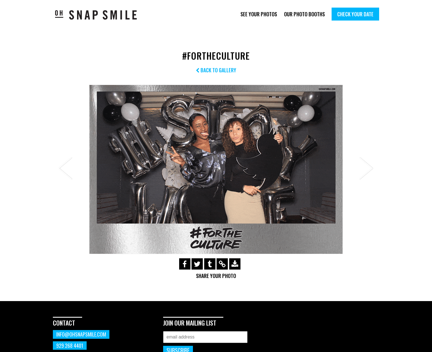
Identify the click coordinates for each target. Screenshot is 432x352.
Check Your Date (355, 14)
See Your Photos (258, 14)
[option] (216, 169)
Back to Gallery (216, 70)
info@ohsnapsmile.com (81, 334)
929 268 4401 (69, 345)
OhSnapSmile (100, 15)
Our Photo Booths (304, 14)
